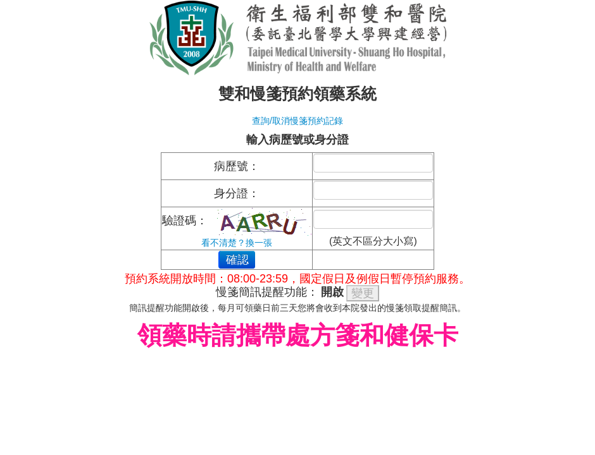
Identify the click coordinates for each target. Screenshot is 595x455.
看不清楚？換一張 (236, 243)
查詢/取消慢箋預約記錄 (297, 121)
